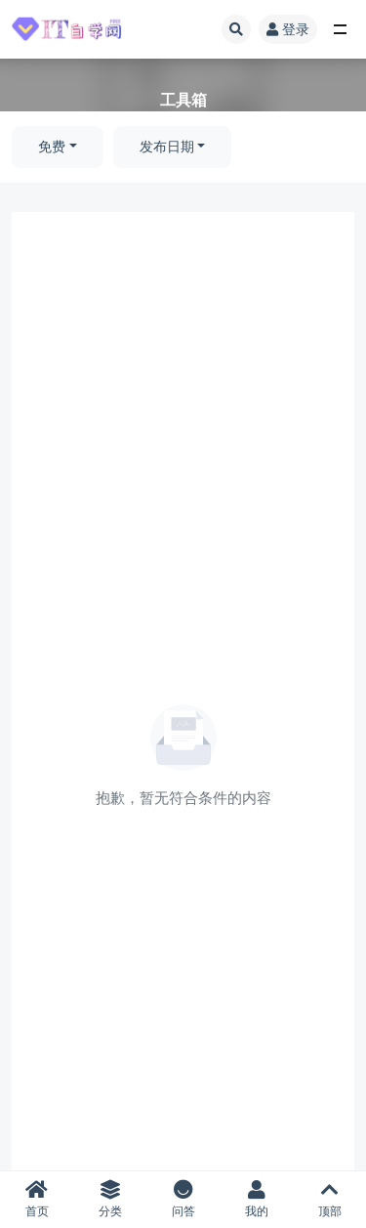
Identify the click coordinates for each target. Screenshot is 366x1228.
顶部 (329, 1199)
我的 (256, 1199)
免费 (51, 147)
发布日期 (167, 147)
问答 (183, 1199)
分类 (109, 1199)
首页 (36, 1199)
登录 (287, 29)
